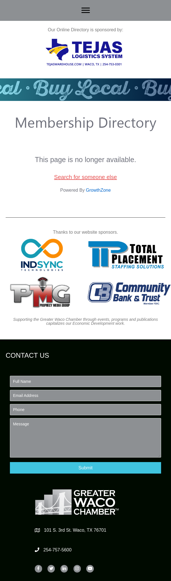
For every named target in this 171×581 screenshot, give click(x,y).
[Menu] (85, 10)
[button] (85, 468)
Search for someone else (85, 177)
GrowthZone (98, 190)
